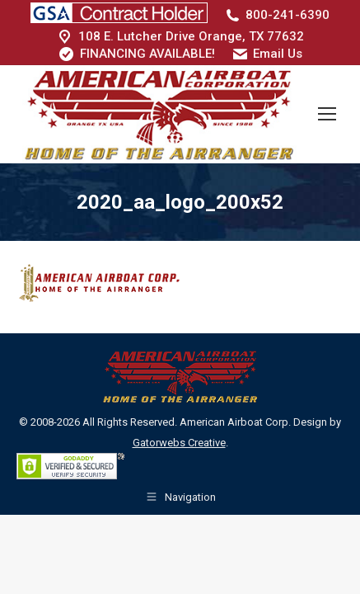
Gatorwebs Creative (179, 442)
